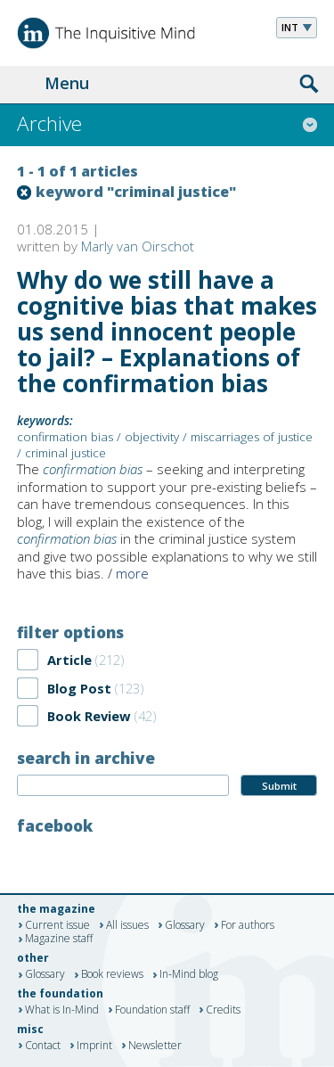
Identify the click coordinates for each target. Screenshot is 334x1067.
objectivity (152, 437)
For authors (247, 925)
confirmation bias (65, 437)
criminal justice (65, 453)
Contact (43, 1045)
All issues (127, 925)
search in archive (86, 757)
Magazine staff (59, 939)
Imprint (94, 1045)
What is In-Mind (62, 1010)
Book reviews (112, 975)
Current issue (57, 925)
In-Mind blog (188, 975)
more (132, 573)
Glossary (185, 925)
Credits (223, 1010)
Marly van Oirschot (137, 246)
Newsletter (155, 1045)
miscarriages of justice (252, 437)
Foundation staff (152, 1010)
